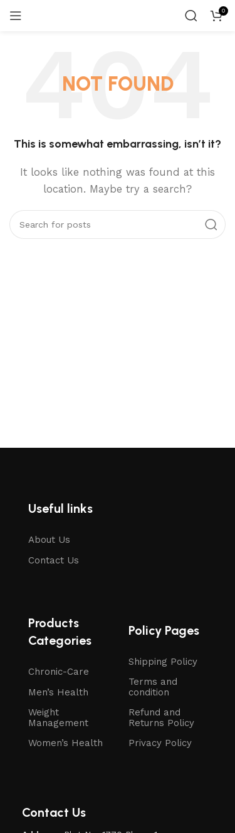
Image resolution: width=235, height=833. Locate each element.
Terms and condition (152, 687)
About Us (49, 539)
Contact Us (53, 560)
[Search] (191, 15)
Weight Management (58, 718)
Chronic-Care (58, 671)
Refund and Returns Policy (161, 718)
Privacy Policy (160, 743)
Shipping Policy (162, 661)
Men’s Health (58, 692)
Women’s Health (65, 743)
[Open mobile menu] (15, 15)
